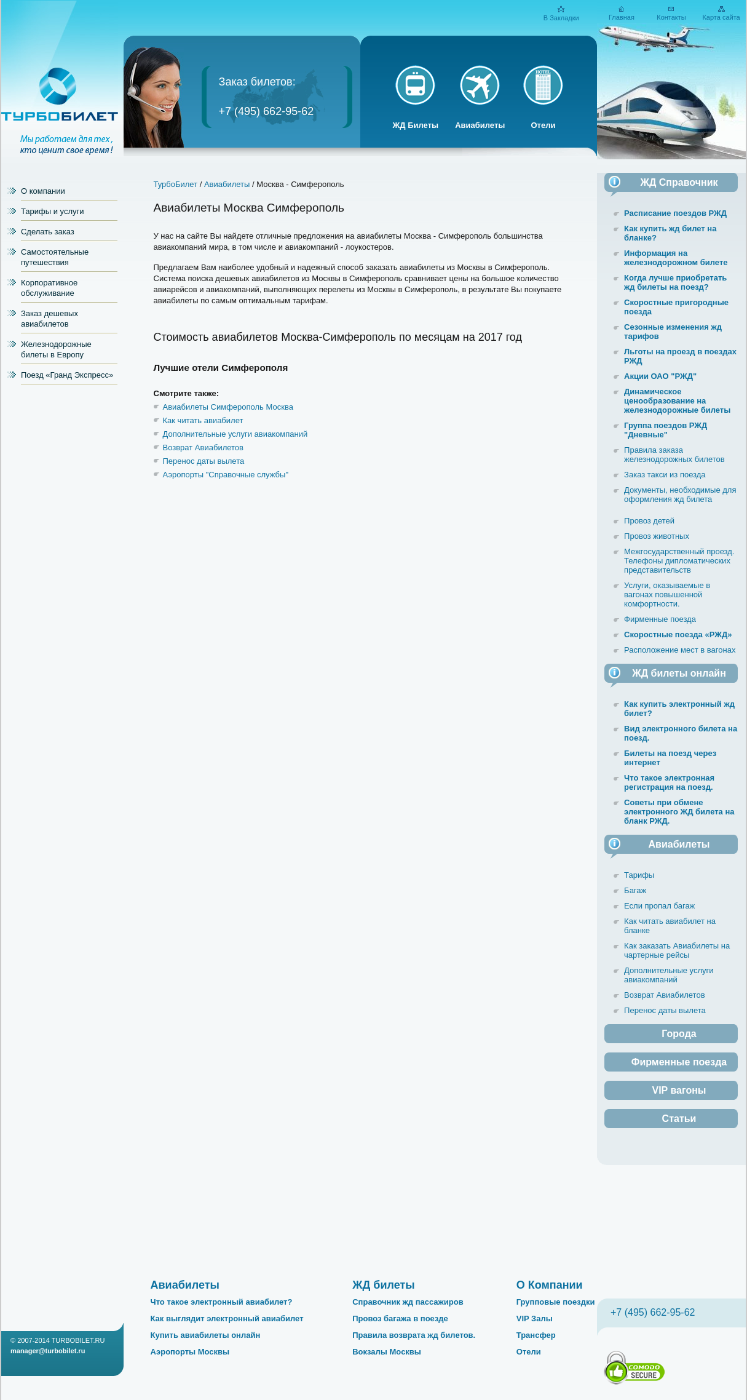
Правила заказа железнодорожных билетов (674, 454)
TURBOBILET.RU (78, 1340)
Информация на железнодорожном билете (675, 258)
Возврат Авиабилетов (203, 447)
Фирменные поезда (660, 619)
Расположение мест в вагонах (679, 649)
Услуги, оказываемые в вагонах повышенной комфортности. (667, 594)
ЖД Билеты (416, 125)
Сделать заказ (47, 231)
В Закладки (561, 18)
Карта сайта (721, 17)
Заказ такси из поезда (665, 474)
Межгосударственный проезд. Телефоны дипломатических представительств (679, 561)
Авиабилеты (480, 125)
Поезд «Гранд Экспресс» (67, 375)
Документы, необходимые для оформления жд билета (680, 494)
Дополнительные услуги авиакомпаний (235, 434)
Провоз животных (656, 536)
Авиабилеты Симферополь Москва (228, 407)
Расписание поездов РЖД (675, 213)
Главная (621, 17)
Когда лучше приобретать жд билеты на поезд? (675, 282)
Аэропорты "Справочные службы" (226, 474)
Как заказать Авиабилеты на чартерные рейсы (677, 950)
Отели (543, 125)
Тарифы (639, 875)
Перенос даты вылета (204, 461)
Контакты (671, 17)
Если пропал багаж (659, 905)
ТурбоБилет (176, 184)
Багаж (635, 890)
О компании (43, 191)
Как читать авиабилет (203, 420)
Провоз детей (649, 520)
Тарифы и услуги (52, 211)
